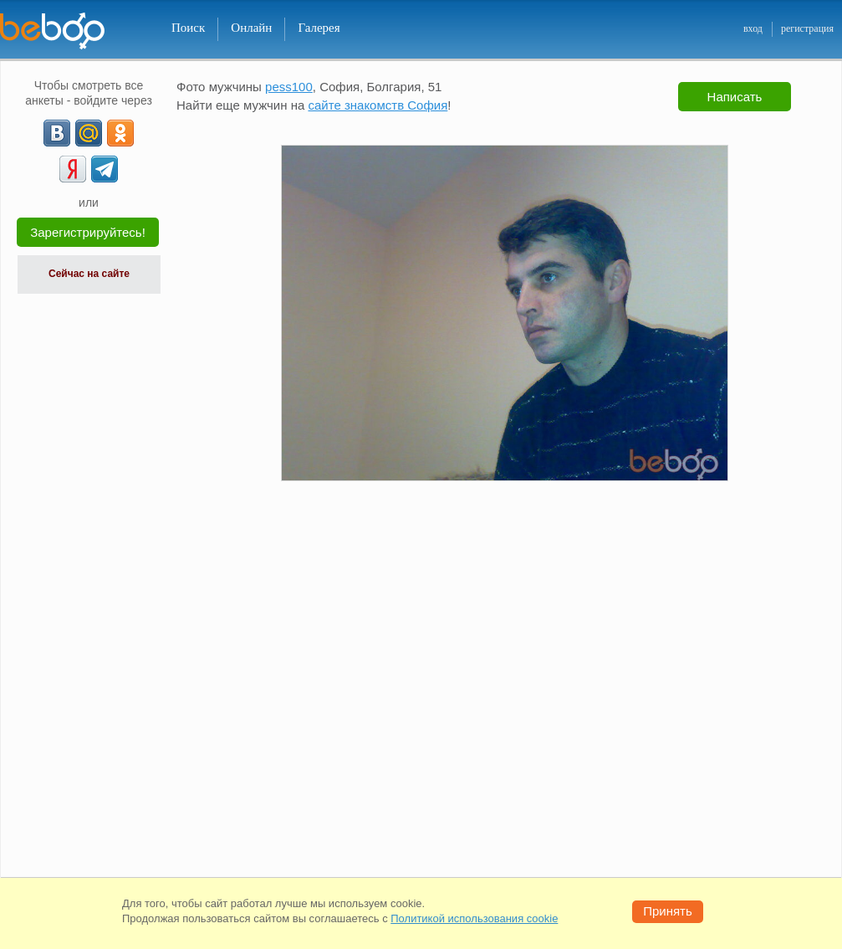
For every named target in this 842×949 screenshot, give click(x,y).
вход (753, 28)
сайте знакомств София (377, 105)
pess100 (289, 87)
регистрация (807, 28)
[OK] (120, 133)
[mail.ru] (88, 133)
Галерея (318, 27)
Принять (667, 911)
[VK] (56, 133)
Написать (735, 97)
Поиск (188, 27)
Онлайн (251, 27)
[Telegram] (104, 169)
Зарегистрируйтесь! (87, 232)
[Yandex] (72, 169)
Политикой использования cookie (474, 918)
